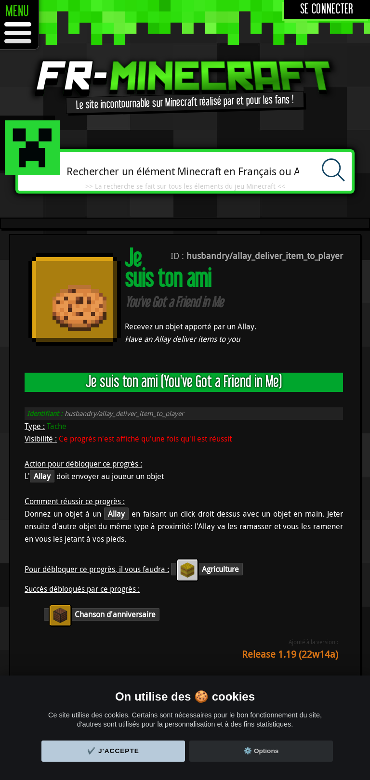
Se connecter (327, 9)
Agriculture (207, 569)
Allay (42, 476)
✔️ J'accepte (113, 750)
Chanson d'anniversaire (102, 614)
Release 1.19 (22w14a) (290, 654)
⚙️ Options (261, 750)
